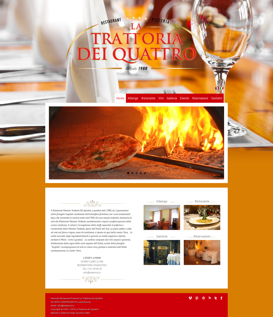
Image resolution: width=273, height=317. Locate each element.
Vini (161, 98)
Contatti (216, 98)
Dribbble (203, 298)
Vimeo (190, 298)
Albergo (133, 98)
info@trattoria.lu (65, 305)
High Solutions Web (80, 313)
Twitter (216, 298)
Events (184, 98)
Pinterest (196, 298)
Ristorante (148, 98)
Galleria (172, 98)
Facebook (221, 298)
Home (120, 98)
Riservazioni (200, 98)
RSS (210, 298)
